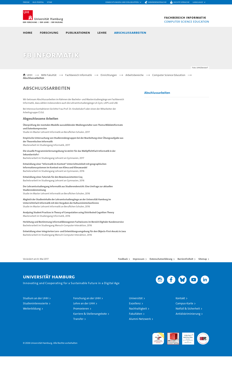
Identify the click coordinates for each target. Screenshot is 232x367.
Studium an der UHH (35, 309)
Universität (136, 309)
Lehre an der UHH (84, 314)
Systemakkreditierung (203, 344)
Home (27, 32)
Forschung (49, 32)
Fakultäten (135, 324)
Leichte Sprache (181, 2)
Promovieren (81, 319)
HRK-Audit (187, 344)
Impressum (138, 269)
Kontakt (180, 309)
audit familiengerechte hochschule (158, 348)
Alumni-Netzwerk (140, 329)
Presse (26, 2)
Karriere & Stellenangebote (90, 324)
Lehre (102, 32)
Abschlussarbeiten (130, 32)
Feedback (123, 269)
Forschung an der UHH (87, 309)
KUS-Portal (38, 2)
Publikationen (78, 32)
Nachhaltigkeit (138, 319)
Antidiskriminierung (188, 324)
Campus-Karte (184, 314)
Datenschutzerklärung (161, 269)
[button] (123, 2)
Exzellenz (135, 314)
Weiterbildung (32, 319)
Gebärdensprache (157, 2)
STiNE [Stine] (49, 2)
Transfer (78, 329)
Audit (170, 344)
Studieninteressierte (35, 314)
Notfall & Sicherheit (188, 319)
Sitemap (202, 269)
